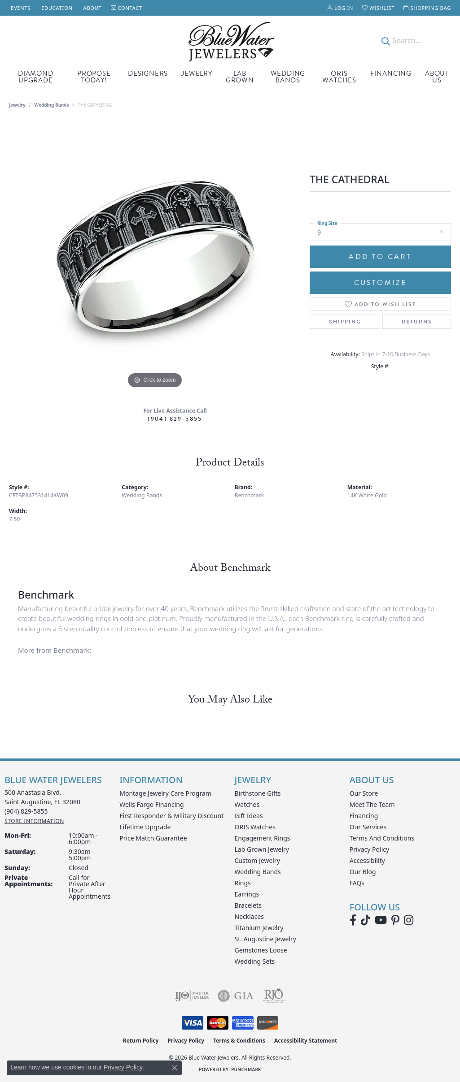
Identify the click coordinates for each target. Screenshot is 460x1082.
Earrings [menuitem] (247, 894)
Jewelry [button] (196, 73)
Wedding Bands (288, 77)
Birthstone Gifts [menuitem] (258, 793)
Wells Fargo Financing (151, 804)
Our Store (364, 793)
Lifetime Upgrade (145, 827)
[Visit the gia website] (236, 996)
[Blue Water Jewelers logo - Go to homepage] (229, 41)
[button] (340, 8)
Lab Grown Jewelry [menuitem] (262, 849)
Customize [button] (380, 282)
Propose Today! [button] (94, 77)
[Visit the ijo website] (192, 996)
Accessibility (367, 860)
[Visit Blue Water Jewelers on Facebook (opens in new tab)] (353, 920)
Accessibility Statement (305, 1040)
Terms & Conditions (239, 1040)
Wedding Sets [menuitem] (255, 961)
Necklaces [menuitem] (249, 916)
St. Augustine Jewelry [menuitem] (265, 939)
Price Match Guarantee (153, 838)
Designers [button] (148, 73)
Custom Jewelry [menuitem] (257, 860)
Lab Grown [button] (240, 77)
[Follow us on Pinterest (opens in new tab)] (395, 920)
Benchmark (249, 495)
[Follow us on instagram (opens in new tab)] (408, 920)
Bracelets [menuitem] (248, 905)
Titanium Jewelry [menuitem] (259, 927)
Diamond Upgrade (35, 77)
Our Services (368, 827)
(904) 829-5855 (175, 418)
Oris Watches (339, 77)
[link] (20, 8)
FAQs (357, 883)
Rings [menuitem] (243, 883)
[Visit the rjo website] (274, 996)
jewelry (17, 105)
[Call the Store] (26, 811)
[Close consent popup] (174, 1067)
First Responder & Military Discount (171, 815)
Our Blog (363, 871)
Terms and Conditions (382, 838)
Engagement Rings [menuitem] (262, 838)
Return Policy (141, 1040)
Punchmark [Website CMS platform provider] (246, 1069)
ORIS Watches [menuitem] (255, 827)
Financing (391, 73)
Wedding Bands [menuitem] (258, 871)
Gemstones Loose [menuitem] (261, 950)
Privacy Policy (369, 849)
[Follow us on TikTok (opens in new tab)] (365, 920)
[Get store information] (34, 821)
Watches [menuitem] (247, 804)
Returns (417, 322)
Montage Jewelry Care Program (165, 793)
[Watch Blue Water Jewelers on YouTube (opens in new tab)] (381, 920)
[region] (154, 256)
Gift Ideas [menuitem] (249, 815)
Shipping (345, 322)
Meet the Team (372, 804)
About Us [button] (437, 77)
